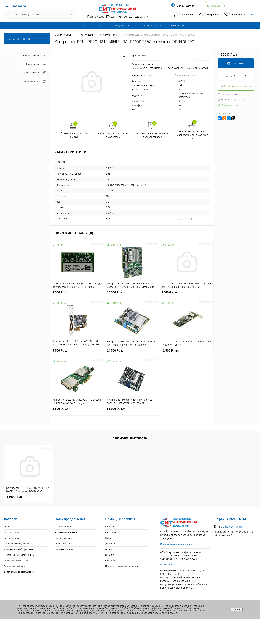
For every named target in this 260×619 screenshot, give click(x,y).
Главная (80, 25)
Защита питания (12, 532)
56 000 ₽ (132, 411)
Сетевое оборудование (15, 566)
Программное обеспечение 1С (19, 555)
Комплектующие (12, 538)
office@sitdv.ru (232, 526)
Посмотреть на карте (171, 564)
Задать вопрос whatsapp (236, 86)
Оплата (108, 549)
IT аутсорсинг (122, 25)
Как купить (110, 532)
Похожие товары (34, 81)
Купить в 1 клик (236, 75)
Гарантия (109, 555)
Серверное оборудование (16, 560)
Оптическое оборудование (17, 543)
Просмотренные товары (130, 438)
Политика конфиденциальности (177, 544)
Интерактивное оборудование (18, 549)
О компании (177, 25)
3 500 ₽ (77, 411)
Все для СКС (10, 526)
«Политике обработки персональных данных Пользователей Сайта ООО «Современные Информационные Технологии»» (120, 608)
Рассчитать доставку (231, 99)
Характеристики (35, 72)
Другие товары (186, 218)
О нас (108, 538)
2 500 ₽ (77, 294)
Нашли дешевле (228, 94)
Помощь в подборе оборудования (121, 566)
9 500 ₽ (186, 294)
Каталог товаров (27, 38)
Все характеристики (185, 75)
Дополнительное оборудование (19, 572)
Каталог (100, 25)
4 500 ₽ (14, 496)
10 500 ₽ (132, 294)
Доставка (110, 543)
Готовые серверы (63, 538)
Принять (237, 609)
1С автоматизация (150, 25)
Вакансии (110, 560)
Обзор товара (36, 64)
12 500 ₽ (186, 352)
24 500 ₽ (132, 352)
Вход (6, 5)
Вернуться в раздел (33, 55)
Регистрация (19, 5)
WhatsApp (213, 5)
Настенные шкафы (64, 549)
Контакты (110, 526)
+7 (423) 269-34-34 (186, 5)
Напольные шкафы (64, 543)
